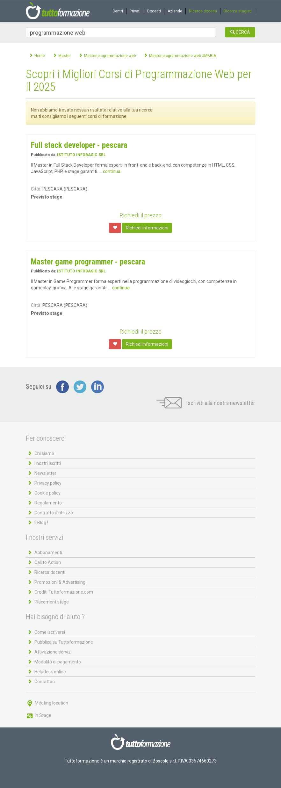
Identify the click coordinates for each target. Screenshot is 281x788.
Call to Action (47, 562)
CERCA (240, 32)
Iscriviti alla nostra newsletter (205, 403)
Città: (36, 189)
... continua (109, 171)
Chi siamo (44, 453)
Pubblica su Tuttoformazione (63, 642)
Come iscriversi (49, 632)
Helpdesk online (50, 671)
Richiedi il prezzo (140, 215)
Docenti (154, 11)
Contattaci (44, 681)
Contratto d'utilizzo (53, 512)
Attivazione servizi (53, 651)
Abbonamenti (48, 552)
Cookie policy (47, 492)
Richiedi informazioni (147, 227)
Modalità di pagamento (57, 661)
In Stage (38, 715)
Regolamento (48, 502)
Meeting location (47, 702)
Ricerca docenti (203, 11)
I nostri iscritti (47, 463)
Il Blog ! (41, 522)
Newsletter (45, 473)
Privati (135, 11)
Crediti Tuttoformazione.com (63, 592)
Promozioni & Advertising (59, 582)
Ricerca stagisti (238, 11)
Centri (117, 11)
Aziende (175, 11)
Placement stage (51, 601)
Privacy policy (47, 483)
